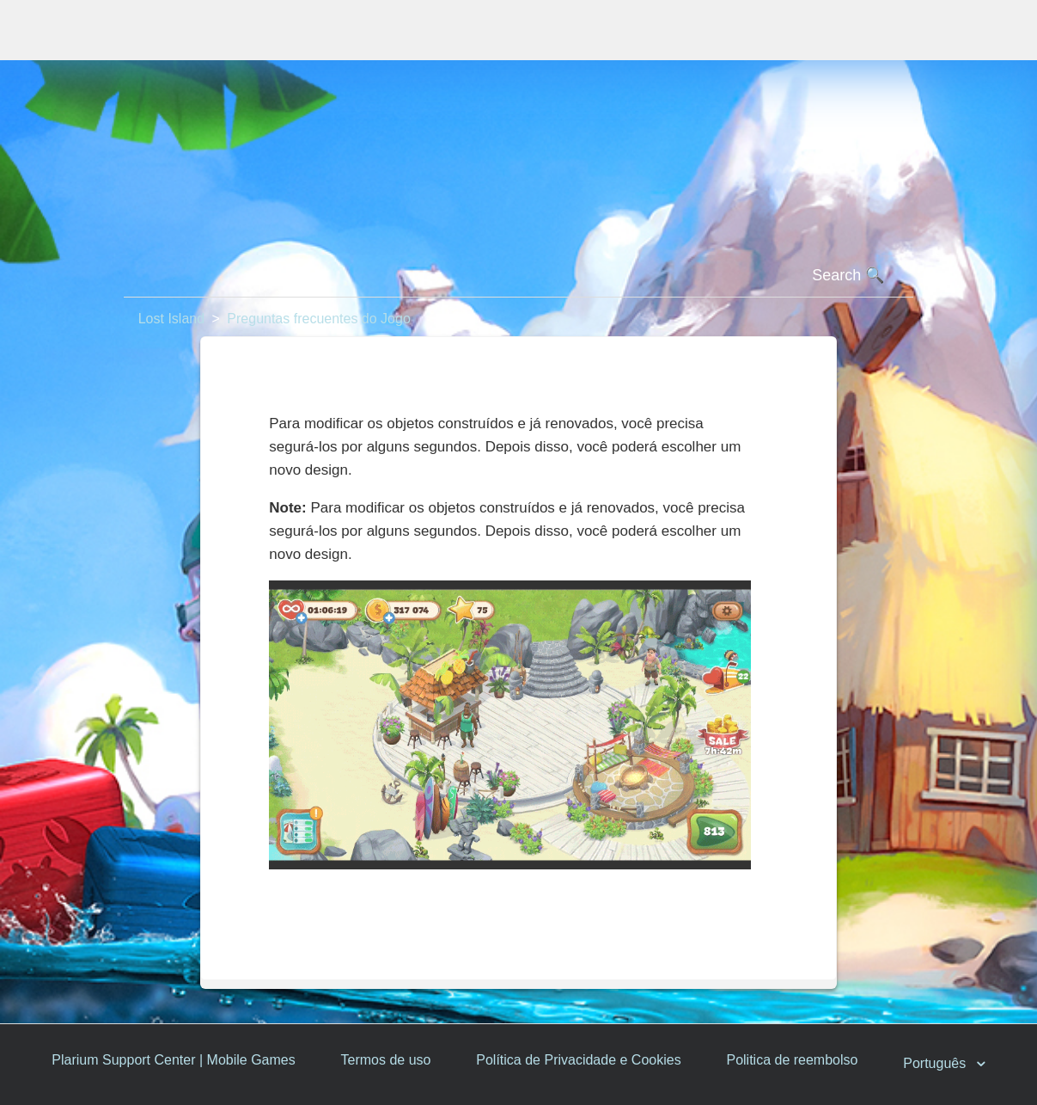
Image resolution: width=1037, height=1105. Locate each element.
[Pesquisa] (519, 276)
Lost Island (171, 318)
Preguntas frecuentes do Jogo (318, 318)
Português (936, 1064)
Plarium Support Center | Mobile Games (173, 1060)
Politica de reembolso (791, 1060)
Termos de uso (386, 1060)
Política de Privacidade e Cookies (578, 1060)
